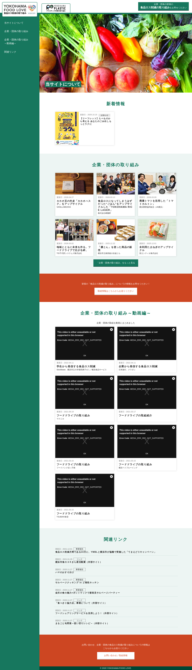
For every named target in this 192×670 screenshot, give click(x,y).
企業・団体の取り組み (16, 31)
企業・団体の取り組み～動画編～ (16, 41)
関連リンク (10, 52)
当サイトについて (13, 23)
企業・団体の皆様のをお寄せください (163, 6)
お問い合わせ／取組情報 (116, 655)
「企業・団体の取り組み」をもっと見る (116, 263)
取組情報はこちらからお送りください (116, 291)
